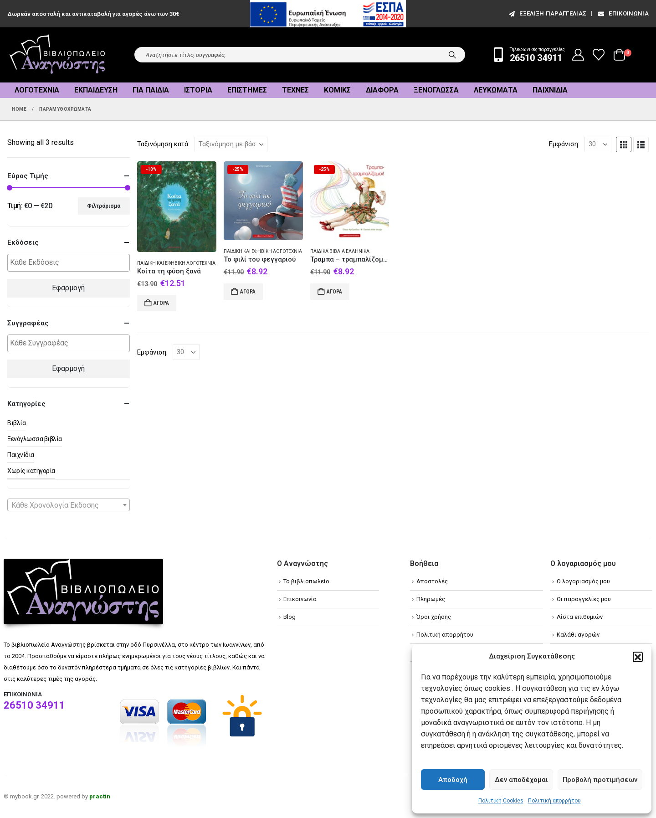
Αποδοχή (452, 780)
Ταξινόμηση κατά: (163, 144)
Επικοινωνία (623, 13)
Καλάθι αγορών (578, 634)
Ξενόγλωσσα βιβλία (34, 438)
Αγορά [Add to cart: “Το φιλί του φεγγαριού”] (248, 291)
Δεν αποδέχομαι (521, 780)
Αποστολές (432, 581)
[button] (637, 656)
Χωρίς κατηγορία (31, 470)
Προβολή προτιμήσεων (600, 780)
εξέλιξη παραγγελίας (546, 13)
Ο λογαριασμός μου (583, 581)
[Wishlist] (599, 55)
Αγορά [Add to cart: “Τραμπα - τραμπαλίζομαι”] (334, 291)
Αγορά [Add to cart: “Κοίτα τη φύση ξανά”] (161, 303)
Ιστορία (198, 90)
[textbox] (71, 262)
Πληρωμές (430, 599)
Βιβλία (16, 423)
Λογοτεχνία (37, 90)
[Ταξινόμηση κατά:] (231, 144)
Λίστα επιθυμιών (580, 616)
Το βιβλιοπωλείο (306, 581)
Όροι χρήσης (433, 616)
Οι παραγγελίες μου (584, 599)
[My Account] (578, 55)
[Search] (452, 54)
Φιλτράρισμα (103, 206)
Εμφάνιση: (564, 144)
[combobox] (68, 505)
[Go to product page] (176, 206)
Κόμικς (337, 90)
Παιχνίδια (550, 90)
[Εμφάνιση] (597, 144)
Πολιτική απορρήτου (554, 800)
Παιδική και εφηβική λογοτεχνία (176, 263)
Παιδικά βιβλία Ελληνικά (339, 251)
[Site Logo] (57, 55)
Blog (289, 616)
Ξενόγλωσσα (436, 90)
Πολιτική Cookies (500, 800)
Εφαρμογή (68, 287)
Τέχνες (295, 90)
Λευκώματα (496, 90)
